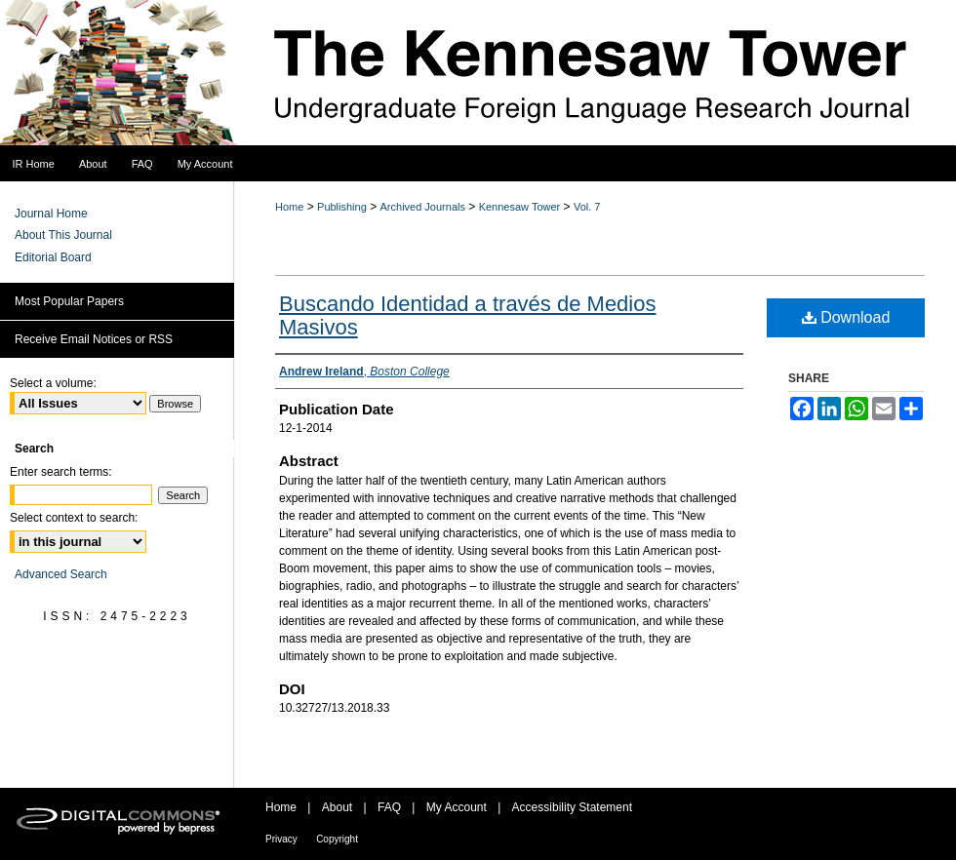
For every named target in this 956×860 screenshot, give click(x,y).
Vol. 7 (587, 207)
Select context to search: (74, 518)
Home (289, 207)
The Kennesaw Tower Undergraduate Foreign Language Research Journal (478, 73)
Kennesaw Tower (520, 207)
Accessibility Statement (572, 807)
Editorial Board (53, 257)
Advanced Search (61, 574)
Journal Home (51, 213)
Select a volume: (53, 383)
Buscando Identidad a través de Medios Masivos (467, 315)
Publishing (342, 207)
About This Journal (63, 235)
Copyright (337, 839)
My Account (456, 807)
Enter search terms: (61, 472)
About (337, 807)
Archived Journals (422, 207)
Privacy (281, 839)
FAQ (389, 807)
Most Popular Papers (69, 301)
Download (846, 317)
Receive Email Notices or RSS (94, 339)
